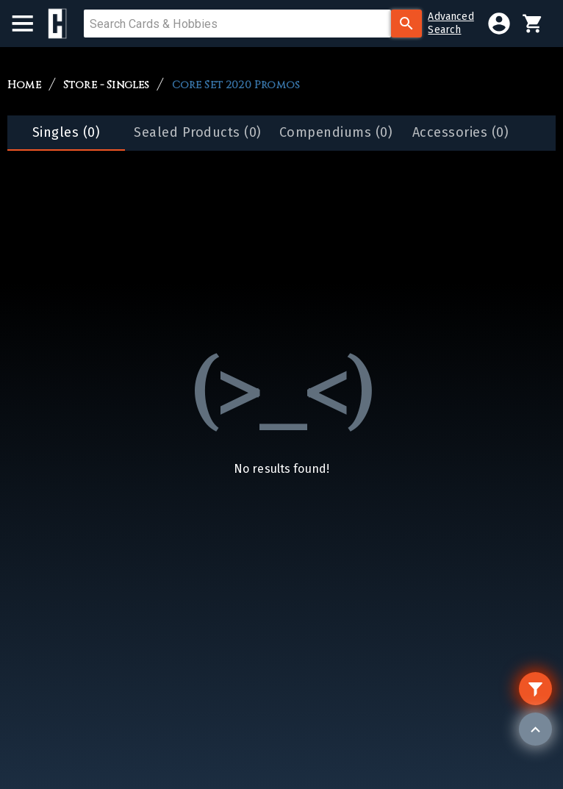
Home (24, 85)
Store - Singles (106, 85)
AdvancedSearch (450, 23)
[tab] (66, 133)
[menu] (29, 23)
